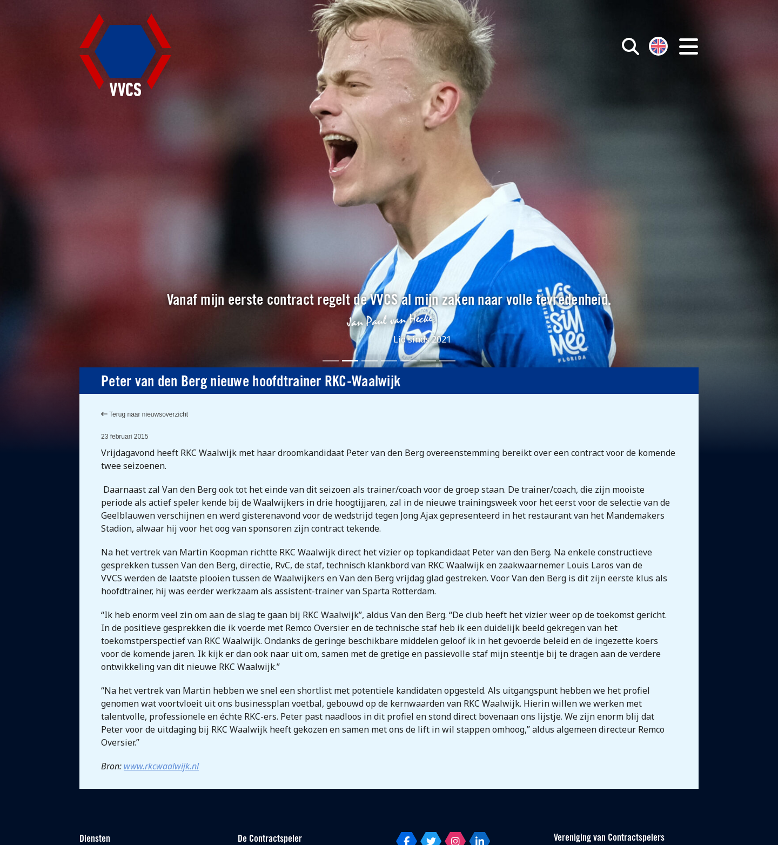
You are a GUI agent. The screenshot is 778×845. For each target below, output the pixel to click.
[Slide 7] (447, 360)
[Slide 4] (389, 360)
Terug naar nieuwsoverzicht (144, 414)
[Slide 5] (408, 360)
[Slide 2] (350, 360)
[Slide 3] (369, 360)
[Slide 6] (428, 360)
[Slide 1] (331, 360)
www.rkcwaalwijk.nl (161, 766)
